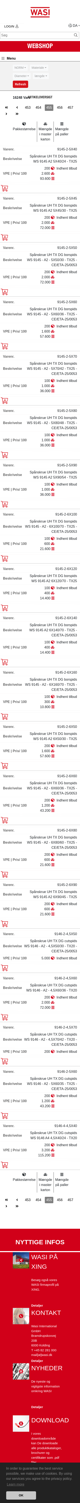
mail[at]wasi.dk (41, 1355)
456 (60, 107)
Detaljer (37, 1305)
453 (28, 107)
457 (70, 107)
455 (49, 107)
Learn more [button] (15, 1484)
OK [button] (21, 1495)
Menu (8, 58)
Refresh (20, 84)
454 (38, 107)
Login (11, 26)
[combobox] (20, 68)
